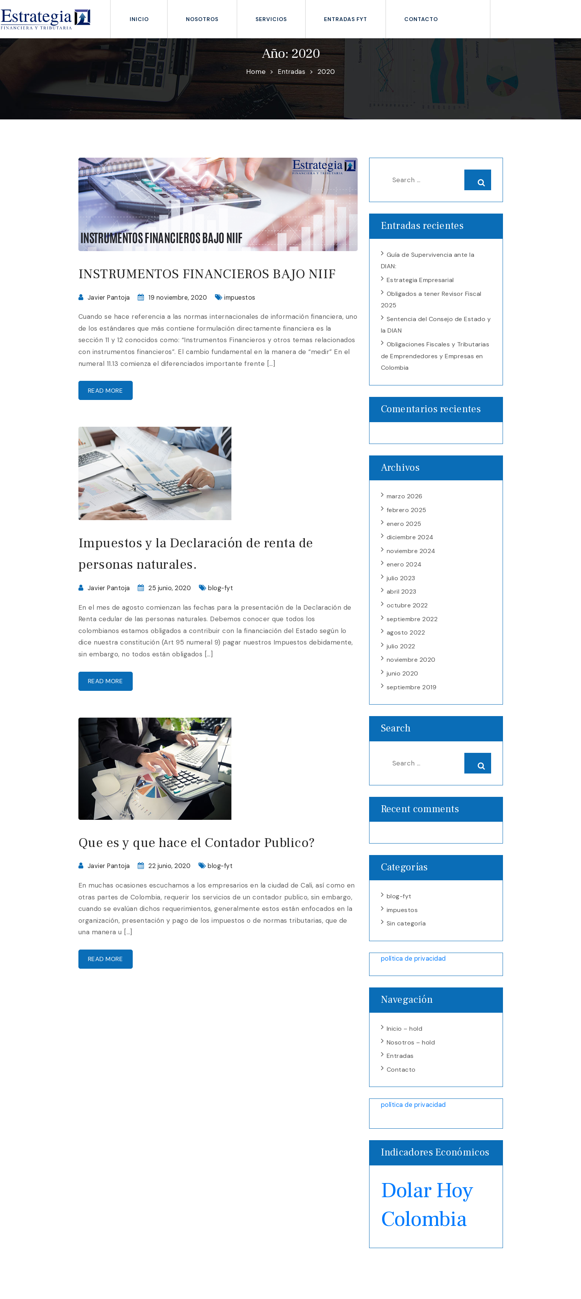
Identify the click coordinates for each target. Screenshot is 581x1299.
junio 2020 (402, 682)
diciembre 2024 (410, 542)
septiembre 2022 (412, 626)
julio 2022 (401, 654)
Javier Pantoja (110, 319)
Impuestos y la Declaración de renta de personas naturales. (211, 577)
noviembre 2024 (411, 556)
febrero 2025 (406, 514)
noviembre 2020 (411, 668)
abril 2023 (402, 598)
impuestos (247, 319)
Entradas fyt (345, 19)
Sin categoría (406, 934)
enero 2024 (404, 570)
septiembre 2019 (412, 696)
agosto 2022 (406, 640)
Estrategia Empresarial (420, 281)
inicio (139, 19)
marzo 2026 (405, 500)
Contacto (421, 19)
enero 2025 (404, 528)
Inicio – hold (405, 1040)
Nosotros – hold (411, 1054)
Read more (109, 413)
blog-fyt (225, 611)
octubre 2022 (407, 612)
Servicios (271, 19)
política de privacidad (415, 969)
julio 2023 (401, 584)
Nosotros (202, 19)
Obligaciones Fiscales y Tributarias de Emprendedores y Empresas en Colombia (435, 359)
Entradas (400, 1068)
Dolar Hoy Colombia (431, 1217)
